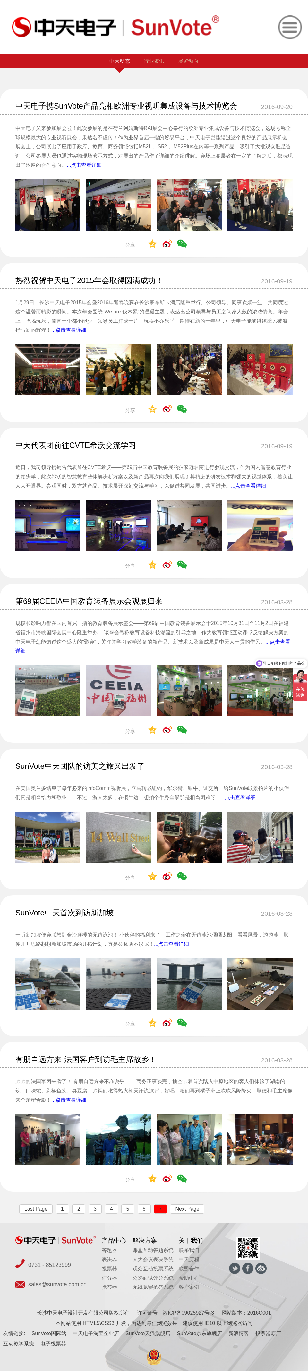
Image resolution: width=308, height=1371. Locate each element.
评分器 (109, 1278)
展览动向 (188, 61)
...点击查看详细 (84, 165)
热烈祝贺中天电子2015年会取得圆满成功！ (89, 280)
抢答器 (109, 1287)
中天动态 (119, 61)
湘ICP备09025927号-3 (188, 1313)
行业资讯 (154, 61)
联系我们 (189, 1250)
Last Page (35, 1209)
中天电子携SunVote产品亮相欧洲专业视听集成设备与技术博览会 (126, 105)
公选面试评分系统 (153, 1278)
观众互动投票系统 (153, 1268)
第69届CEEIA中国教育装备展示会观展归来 (89, 601)
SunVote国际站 (48, 1333)
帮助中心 (189, 1278)
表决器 (109, 1259)
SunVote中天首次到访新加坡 (64, 912)
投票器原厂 (268, 1333)
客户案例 (189, 1287)
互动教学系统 (18, 1343)
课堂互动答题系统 (153, 1250)
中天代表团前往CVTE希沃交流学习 (75, 445)
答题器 (109, 1250)
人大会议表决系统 (153, 1259)
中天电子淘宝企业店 (96, 1333)
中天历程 (189, 1259)
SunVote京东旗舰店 (199, 1333)
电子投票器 (53, 1343)
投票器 (109, 1268)
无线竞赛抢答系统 (153, 1287)
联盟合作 (189, 1268)
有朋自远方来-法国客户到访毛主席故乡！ (86, 1059)
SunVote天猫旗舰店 (148, 1333)
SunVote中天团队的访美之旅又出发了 (80, 766)
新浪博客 (238, 1333)
